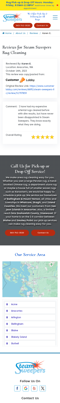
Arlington (16, 317)
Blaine (14, 330)
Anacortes (16, 310)
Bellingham (17, 323)
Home (7, 33)
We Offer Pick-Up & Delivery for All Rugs (38, 16)
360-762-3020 (23, 25)
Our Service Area (30, 254)
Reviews (34, 33)
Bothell (15, 343)
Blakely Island (19, 337)
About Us (20, 33)
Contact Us (42, 25)
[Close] (57, 5)
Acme (14, 304)
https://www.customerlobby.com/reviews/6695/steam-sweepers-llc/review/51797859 (30, 90)
